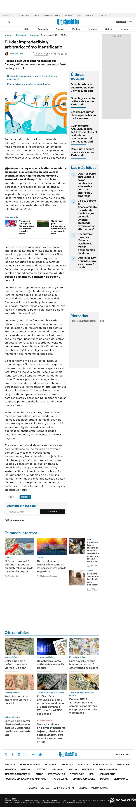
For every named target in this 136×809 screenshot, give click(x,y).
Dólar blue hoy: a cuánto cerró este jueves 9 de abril (87, 262)
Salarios (102, 15)
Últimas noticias (30, 764)
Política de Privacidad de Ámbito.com (26, 778)
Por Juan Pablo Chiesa (92, 566)
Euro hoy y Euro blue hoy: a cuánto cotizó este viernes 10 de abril (83, 664)
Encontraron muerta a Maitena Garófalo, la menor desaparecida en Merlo (86, 243)
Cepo (79, 15)
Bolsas (82, 321)
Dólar (27, 29)
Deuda (36, 15)
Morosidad (90, 15)
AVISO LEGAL (61, 778)
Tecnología (77, 774)
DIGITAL (39, 788)
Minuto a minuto (46, 720)
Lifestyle (41, 769)
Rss (91, 774)
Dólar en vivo (24, 15)
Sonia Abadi (18, 53)
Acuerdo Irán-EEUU (52, 15)
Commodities (90, 321)
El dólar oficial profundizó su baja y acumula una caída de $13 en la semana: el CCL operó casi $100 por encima (50, 705)
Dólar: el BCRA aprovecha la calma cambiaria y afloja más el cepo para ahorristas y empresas (87, 185)
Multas (104, 778)
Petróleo (68, 15)
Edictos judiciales (84, 778)
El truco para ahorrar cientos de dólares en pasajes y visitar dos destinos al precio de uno (18, 727)
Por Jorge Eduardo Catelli (92, 589)
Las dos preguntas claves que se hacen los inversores (83, 115)
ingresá (130, 22)
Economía (43, 29)
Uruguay (125, 29)
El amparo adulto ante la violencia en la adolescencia (93, 579)
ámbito (8, 35)
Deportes (88, 769)
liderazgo (34, 35)
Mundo (73, 769)
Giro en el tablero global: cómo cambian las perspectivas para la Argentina (51, 566)
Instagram (19, 754)
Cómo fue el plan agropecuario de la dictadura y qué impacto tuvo (58, 227)
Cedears (100, 321)
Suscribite (52, 511)
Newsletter (129, 29)
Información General (17, 774)
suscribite (121, 22)
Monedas (75, 321)
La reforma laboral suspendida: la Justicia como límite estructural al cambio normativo (93, 552)
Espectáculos (56, 774)
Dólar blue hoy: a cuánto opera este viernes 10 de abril (82, 87)
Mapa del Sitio (107, 774)
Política (76, 29)
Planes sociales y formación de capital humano (29, 84)
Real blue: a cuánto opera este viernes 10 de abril (82, 152)
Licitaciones (121, 778)
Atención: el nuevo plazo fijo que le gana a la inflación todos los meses (26, 227)
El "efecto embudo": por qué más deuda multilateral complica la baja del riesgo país (19, 566)
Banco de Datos (102, 764)
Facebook (12, 754)
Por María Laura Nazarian (47, 576)
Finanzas (60, 29)
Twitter (6, 754)
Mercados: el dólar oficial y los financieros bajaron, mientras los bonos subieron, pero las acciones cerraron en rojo (51, 733)
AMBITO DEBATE (93, 788)
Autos (39, 774)
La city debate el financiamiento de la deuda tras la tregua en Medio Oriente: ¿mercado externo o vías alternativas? (87, 215)
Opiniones (21, 35)
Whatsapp (40, 754)
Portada (10, 764)
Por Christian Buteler (13, 576)
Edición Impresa (108, 769)
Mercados (123, 764)
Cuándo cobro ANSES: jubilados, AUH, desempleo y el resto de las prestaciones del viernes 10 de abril (84, 133)
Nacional (57, 769)
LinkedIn (26, 754)
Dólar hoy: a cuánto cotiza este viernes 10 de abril (83, 101)
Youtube (33, 754)
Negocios (92, 29)
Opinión (109, 29)
